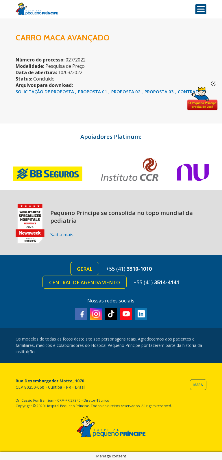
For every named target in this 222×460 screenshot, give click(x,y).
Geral (84, 268)
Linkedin (141, 314)
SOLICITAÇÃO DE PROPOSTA (45, 91)
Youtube (126, 314)
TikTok (111, 314)
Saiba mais (61, 234)
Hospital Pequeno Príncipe (37, 9)
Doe (202, 99)
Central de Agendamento (84, 282)
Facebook (81, 314)
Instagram (96, 314)
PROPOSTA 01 (93, 91)
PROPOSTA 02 (126, 91)
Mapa (198, 384)
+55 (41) (129, 268)
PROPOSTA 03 (160, 91)
